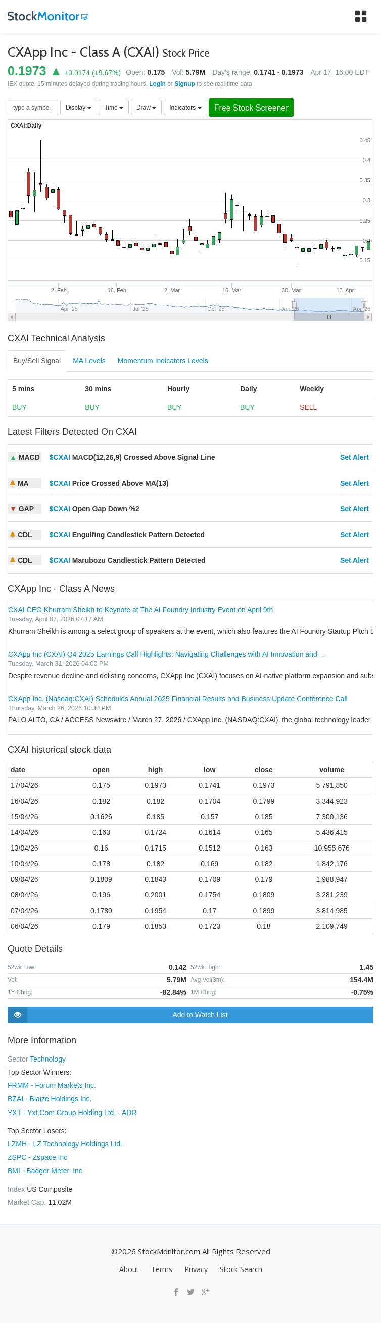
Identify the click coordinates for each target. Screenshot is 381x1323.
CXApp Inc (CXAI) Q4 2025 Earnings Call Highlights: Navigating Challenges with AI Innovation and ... (166, 655)
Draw (146, 107)
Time (113, 107)
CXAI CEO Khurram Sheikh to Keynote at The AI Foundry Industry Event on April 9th (140, 610)
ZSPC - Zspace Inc (37, 1156)
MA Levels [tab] (89, 361)
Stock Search (241, 1267)
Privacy (196, 1267)
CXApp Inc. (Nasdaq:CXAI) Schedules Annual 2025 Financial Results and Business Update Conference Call (178, 699)
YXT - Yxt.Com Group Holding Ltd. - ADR (72, 1111)
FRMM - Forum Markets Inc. (52, 1085)
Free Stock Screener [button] (253, 108)
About (129, 1267)
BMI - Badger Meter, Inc (45, 1169)
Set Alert (354, 458)
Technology (48, 1059)
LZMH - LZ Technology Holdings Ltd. (65, 1143)
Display (78, 107)
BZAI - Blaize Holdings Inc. (50, 1098)
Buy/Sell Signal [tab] (37, 361)
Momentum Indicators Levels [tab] (163, 361)
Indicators (185, 107)
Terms (161, 1267)
